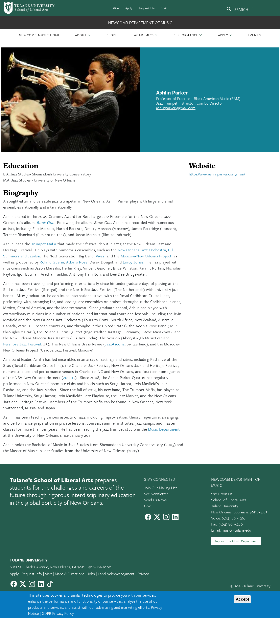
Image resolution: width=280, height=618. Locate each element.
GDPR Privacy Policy (58, 613)
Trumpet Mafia (43, 244)
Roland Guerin (52, 262)
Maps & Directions (69, 573)
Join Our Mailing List (160, 487)
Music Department (164, 429)
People (113, 35)
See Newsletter (156, 493)
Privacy (143, 573)
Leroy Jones (133, 262)
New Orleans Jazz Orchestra (142, 250)
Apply (128, 8)
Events (254, 35)
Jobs (91, 573)
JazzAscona (115, 344)
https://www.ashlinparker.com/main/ (217, 174)
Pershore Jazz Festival (22, 344)
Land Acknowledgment (116, 573)
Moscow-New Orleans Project (146, 256)
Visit (164, 8)
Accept (242, 599)
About (81, 35)
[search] (237, 9)
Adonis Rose (77, 262)
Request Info (147, 8)
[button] (39, 35)
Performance (185, 35)
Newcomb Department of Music (140, 22)
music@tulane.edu (236, 530)
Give (116, 8)
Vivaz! (101, 256)
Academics (144, 35)
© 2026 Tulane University (250, 586)
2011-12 (69, 377)
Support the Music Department (236, 541)
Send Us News (155, 500)
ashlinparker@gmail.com (175, 107)
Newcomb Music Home (39, 35)
